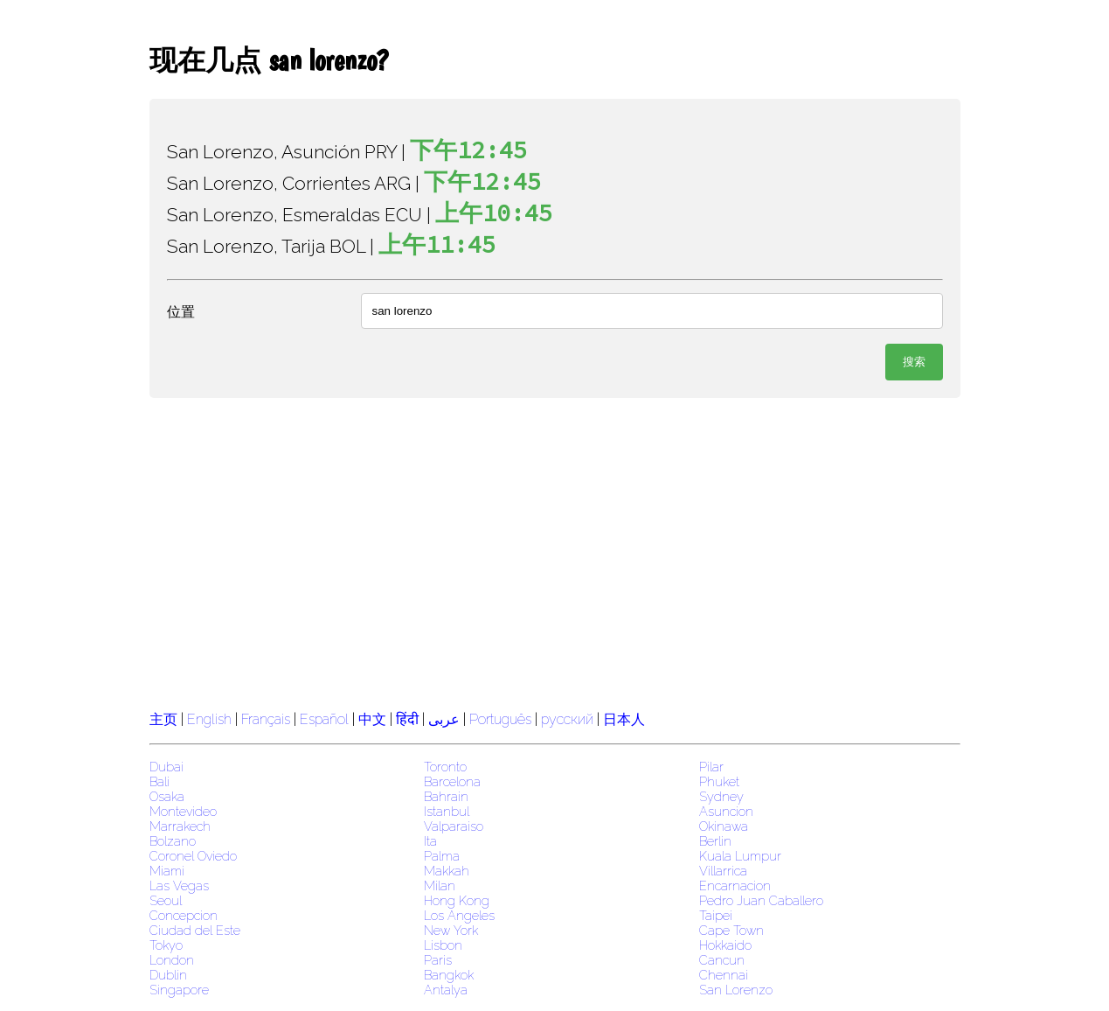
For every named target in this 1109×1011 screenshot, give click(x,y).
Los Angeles (459, 915)
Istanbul (446, 811)
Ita (430, 840)
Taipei (715, 915)
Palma (442, 855)
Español (326, 719)
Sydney (721, 796)
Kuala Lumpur (740, 855)
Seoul (165, 900)
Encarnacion (735, 885)
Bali (159, 781)
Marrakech (180, 826)
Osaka (166, 796)
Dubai (166, 766)
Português (500, 719)
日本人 (624, 719)
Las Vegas (179, 885)
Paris (438, 959)
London (171, 959)
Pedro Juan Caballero (761, 900)
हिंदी (407, 719)
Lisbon (443, 945)
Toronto (445, 766)
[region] (554, 552)
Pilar (711, 766)
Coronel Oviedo (193, 855)
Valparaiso (453, 826)
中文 (372, 719)
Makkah (446, 870)
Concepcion (183, 915)
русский (567, 719)
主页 (163, 719)
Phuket (719, 781)
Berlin (715, 840)
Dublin (168, 974)
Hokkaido (725, 945)
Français (265, 719)
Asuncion (726, 811)
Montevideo (183, 811)
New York (451, 930)
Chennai (723, 974)
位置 (181, 311)
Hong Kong (456, 900)
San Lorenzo (736, 989)
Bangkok (449, 974)
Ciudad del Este (194, 930)
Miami (166, 870)
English (209, 719)
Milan (439, 885)
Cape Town (731, 930)
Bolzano (172, 840)
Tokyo (166, 945)
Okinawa (723, 826)
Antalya (446, 989)
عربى (444, 719)
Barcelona (452, 781)
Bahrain (446, 796)
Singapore (179, 989)
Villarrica (723, 870)
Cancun (722, 959)
